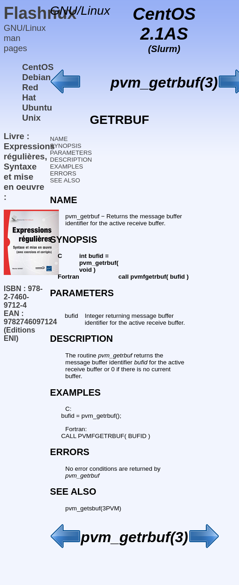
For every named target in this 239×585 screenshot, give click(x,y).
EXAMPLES (66, 166)
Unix (31, 118)
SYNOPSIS (66, 145)
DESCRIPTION (71, 159)
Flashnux (40, 13)
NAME (59, 138)
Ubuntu (37, 107)
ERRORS (63, 173)
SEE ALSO (65, 180)
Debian (36, 77)
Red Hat (30, 92)
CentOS (37, 67)
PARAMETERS (71, 152)
